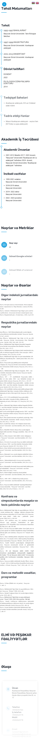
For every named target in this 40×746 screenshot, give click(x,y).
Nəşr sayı (13, 252)
